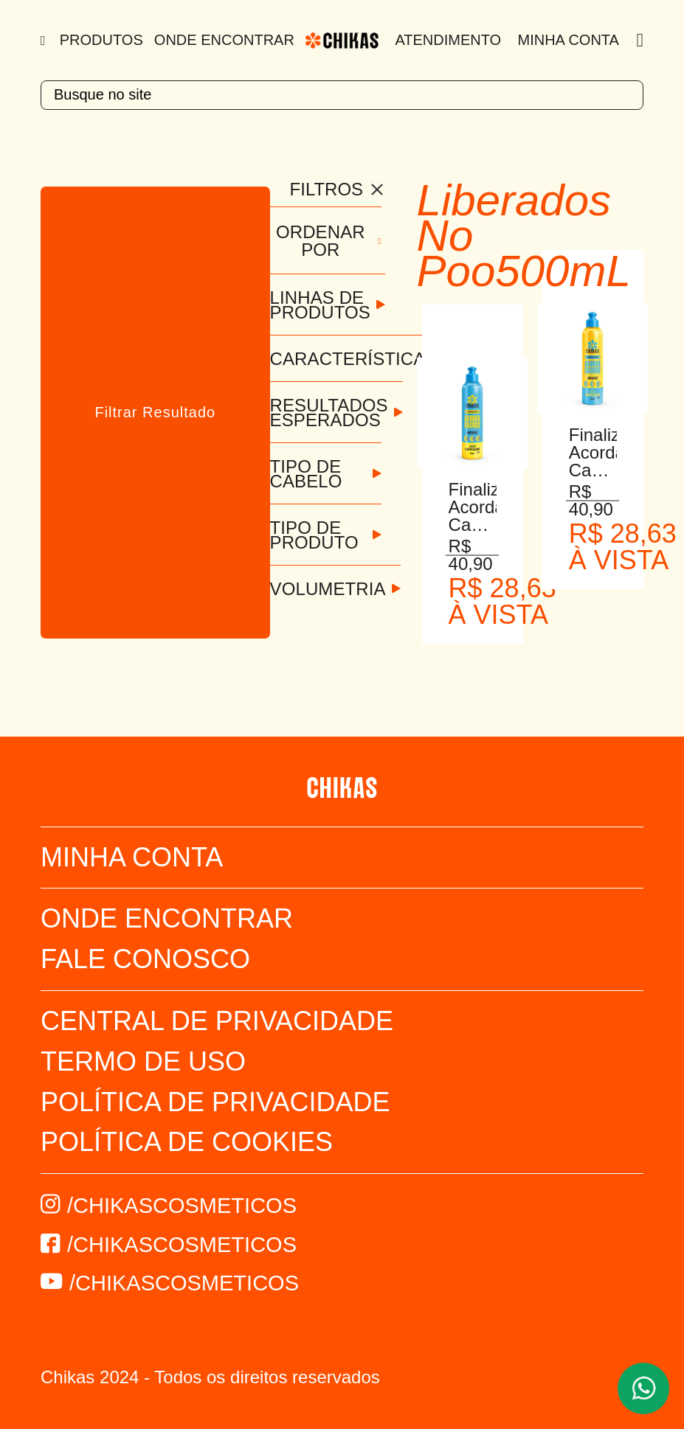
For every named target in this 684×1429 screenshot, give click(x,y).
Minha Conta (568, 40)
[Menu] (45, 40)
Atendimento (448, 40)
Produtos (101, 40)
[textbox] (342, 95)
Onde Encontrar (224, 40)
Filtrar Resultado (154, 412)
